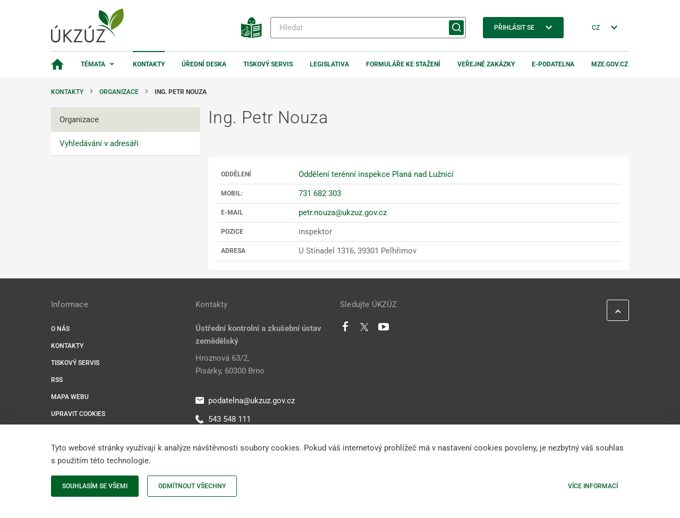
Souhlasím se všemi (95, 486)
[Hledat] (368, 27)
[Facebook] (345, 329)
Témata (93, 64)
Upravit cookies (78, 414)
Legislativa (329, 64)
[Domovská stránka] (57, 64)
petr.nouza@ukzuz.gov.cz (343, 212)
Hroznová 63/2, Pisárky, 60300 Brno (230, 364)
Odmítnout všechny (192, 486)
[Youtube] (383, 329)
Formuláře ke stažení (403, 64)
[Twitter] (364, 329)
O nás (60, 329)
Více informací (593, 486)
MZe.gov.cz (609, 64)
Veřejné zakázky (486, 64)
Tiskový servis (268, 64)
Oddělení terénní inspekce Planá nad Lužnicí (376, 174)
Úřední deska (204, 64)
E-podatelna (553, 64)
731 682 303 (320, 193)
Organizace (119, 92)
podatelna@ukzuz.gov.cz (245, 400)
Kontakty (149, 64)
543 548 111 (223, 419)
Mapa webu (70, 397)
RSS (57, 380)
